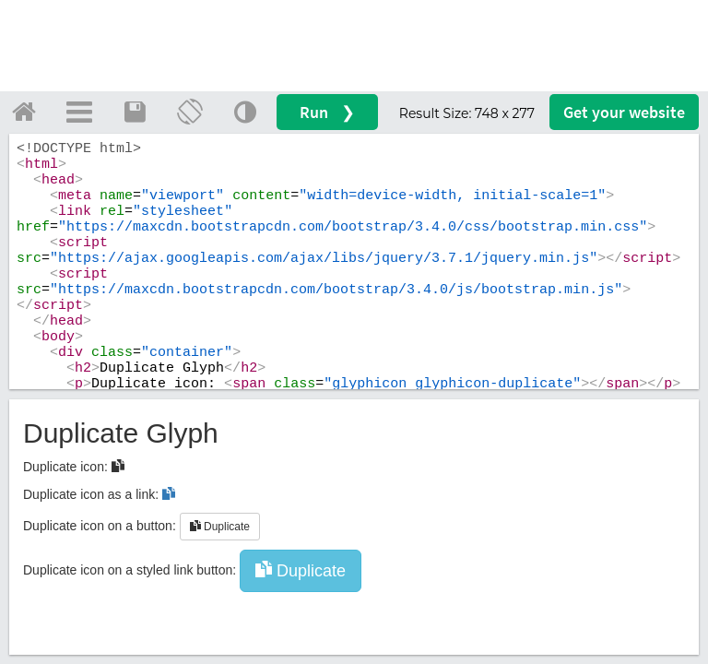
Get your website (624, 112)
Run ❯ (327, 112)
